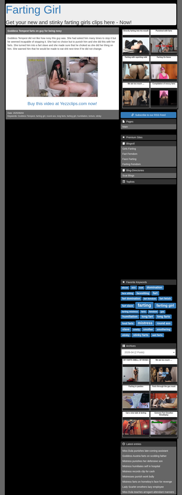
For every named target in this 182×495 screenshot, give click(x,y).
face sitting (127, 293)
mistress (145, 323)
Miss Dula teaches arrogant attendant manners (148, 492)
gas (162, 311)
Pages (127, 121)
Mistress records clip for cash (138, 471)
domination (154, 287)
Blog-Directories (133, 170)
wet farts (157, 335)
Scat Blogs (128, 175)
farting (144, 305)
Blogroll (128, 143)
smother (148, 329)
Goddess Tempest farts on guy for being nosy (34, 30)
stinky (98, 116)
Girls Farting (129, 148)
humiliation (82, 116)
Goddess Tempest (26, 116)
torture (92, 116)
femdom (153, 311)
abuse (125, 287)
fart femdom (150, 298)
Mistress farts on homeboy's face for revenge (147, 481)
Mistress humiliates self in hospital (141, 466)
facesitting (143, 293)
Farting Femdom (131, 164)
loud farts (127, 323)
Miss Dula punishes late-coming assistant (145, 450)
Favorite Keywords (134, 282)
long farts (61, 116)
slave (125, 329)
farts (143, 311)
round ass (51, 116)
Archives (129, 345)
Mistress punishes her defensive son (142, 461)
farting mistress (130, 311)
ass (134, 287)
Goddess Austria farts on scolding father (144, 456)
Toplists (128, 181)
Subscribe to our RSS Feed (148, 115)
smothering (163, 329)
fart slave (127, 305)
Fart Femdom (129, 153)
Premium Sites (132, 137)
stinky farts (140, 335)
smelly (136, 329)
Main (125, 126)
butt (141, 287)
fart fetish (165, 298)
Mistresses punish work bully (138, 476)
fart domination (131, 298)
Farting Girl (33, 9)
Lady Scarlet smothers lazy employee (143, 486)
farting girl (40, 116)
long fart (147, 316)
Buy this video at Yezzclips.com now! (62, 103)
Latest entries (131, 444)
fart (155, 293)
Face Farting (129, 159)
